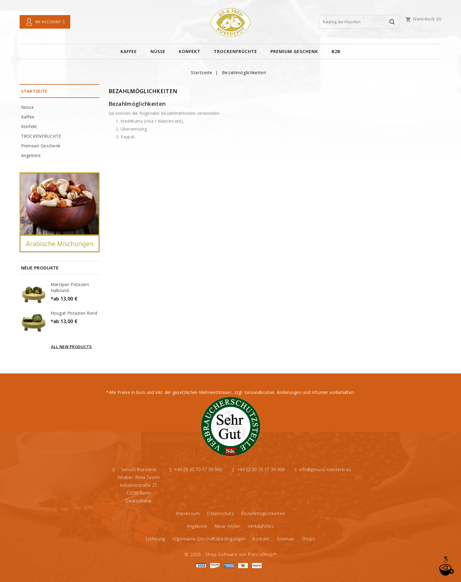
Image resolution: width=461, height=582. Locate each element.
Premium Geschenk (294, 51)
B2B (336, 51)
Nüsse (158, 51)
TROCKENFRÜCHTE (235, 51)
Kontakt (261, 539)
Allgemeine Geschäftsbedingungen (208, 539)
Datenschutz (220, 513)
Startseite (34, 91)
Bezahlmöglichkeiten (263, 513)
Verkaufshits (261, 526)
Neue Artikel (227, 526)
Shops (308, 539)
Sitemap (286, 539)
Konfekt (190, 51)
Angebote (31, 155)
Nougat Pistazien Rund (74, 313)
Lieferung (155, 539)
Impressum (188, 513)
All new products (71, 346)
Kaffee (129, 51)
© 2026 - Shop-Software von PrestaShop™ (230, 554)
